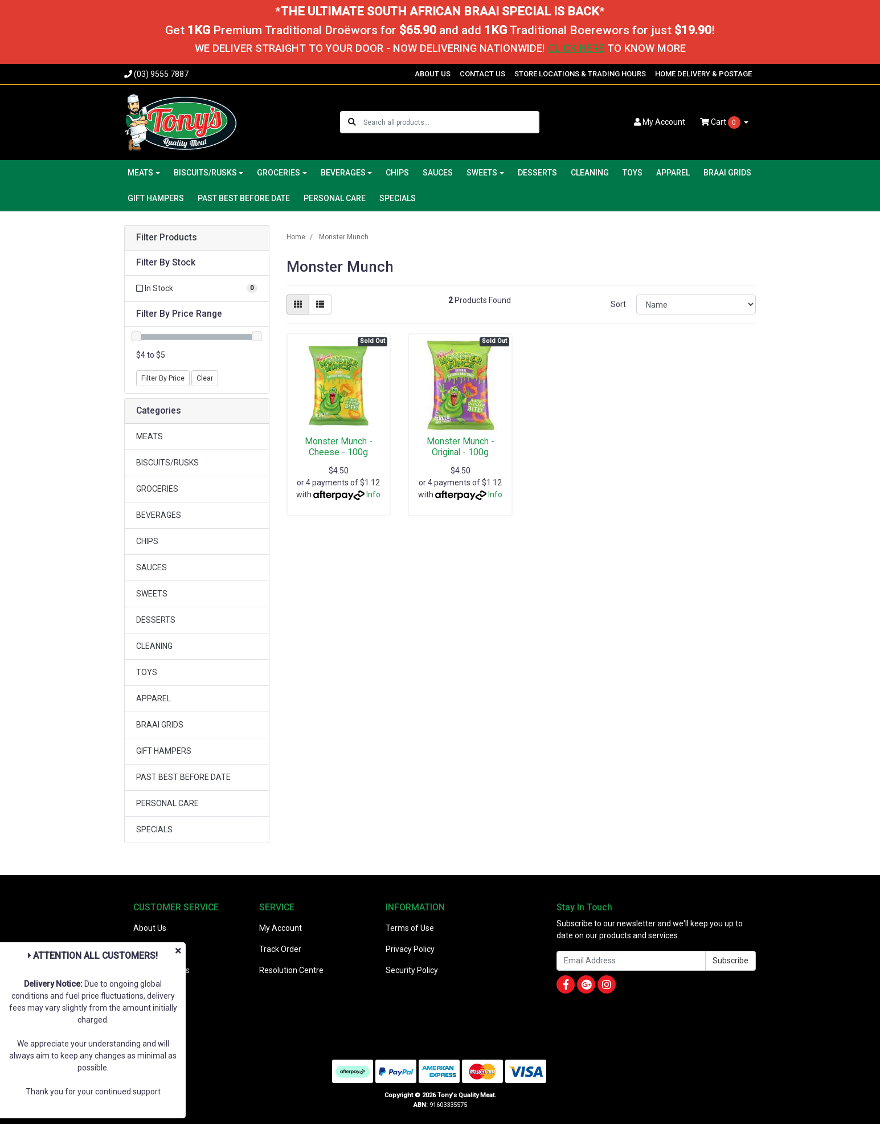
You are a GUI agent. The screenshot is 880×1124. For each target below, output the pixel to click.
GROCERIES (157, 488)
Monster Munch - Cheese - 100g (339, 446)
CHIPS (397, 172)
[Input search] (450, 122)
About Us (149, 928)
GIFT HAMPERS (156, 198)
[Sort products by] (696, 304)
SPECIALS (397, 198)
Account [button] (659, 121)
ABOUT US (433, 74)
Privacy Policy (410, 949)
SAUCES (438, 172)
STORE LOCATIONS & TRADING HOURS (580, 74)
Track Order (280, 949)
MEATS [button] (140, 172)
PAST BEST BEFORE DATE (244, 198)
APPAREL (673, 172)
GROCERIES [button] (278, 172)
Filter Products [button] (166, 237)
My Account (280, 928)
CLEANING (590, 172)
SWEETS (151, 593)
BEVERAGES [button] (343, 172)
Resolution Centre (291, 970)
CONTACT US (482, 74)
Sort (618, 304)
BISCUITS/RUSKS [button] (205, 172)
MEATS (149, 436)
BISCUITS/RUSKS (167, 462)
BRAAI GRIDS (727, 172)
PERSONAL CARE (335, 198)
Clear (205, 378)
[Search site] (352, 122)
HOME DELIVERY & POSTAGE (703, 74)
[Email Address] (631, 961)
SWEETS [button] (481, 172)
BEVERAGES (158, 515)
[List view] (320, 304)
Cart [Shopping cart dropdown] (721, 122)
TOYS (632, 172)
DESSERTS (537, 172)
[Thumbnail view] (297, 304)
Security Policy (412, 970)
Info (373, 494)
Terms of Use (410, 928)
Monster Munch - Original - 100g (460, 446)
